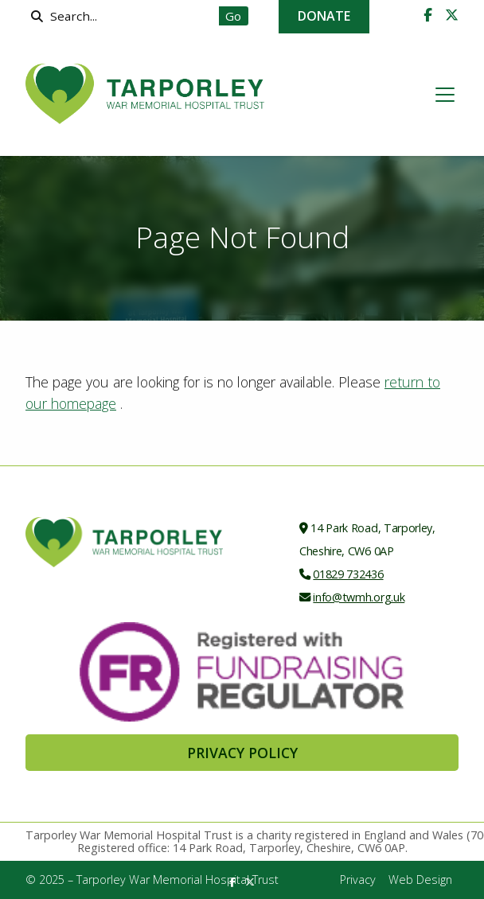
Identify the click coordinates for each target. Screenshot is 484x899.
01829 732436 (348, 574)
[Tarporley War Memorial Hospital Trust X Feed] (452, 15)
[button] (445, 94)
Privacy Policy (242, 752)
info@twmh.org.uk (358, 597)
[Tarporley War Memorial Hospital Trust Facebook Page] (428, 15)
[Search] (126, 15)
